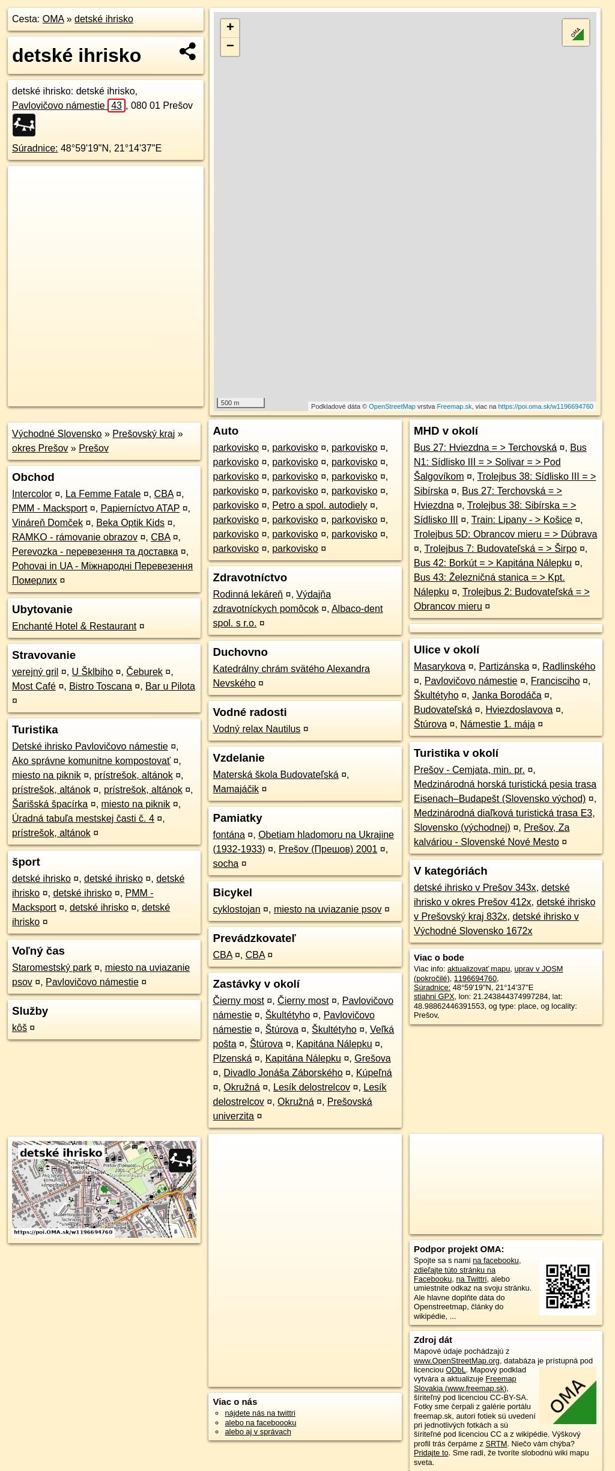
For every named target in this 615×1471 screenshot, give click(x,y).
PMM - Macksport (49, 508)
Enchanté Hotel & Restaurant (74, 626)
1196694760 (475, 978)
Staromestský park (51, 967)
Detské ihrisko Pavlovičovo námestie (90, 746)
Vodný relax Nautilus (256, 729)
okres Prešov (40, 448)
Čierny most (238, 1000)
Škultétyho (288, 1015)
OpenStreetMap (392, 406)
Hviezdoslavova (519, 710)
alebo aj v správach (258, 1431)
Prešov (94, 448)
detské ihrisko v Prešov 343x (475, 887)
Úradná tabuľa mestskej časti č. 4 (83, 818)
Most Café (34, 686)
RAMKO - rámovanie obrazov (75, 537)
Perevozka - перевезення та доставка (95, 551)
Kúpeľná (374, 1073)
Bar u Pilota (170, 686)
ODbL (455, 1369)
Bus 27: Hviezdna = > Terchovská (485, 447)
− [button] (230, 47)
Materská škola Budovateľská (275, 774)
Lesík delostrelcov (311, 1087)
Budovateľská (443, 710)
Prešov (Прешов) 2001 (328, 849)
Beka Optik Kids (130, 523)
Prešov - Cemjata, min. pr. (469, 770)
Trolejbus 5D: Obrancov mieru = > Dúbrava (505, 534)
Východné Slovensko (56, 434)
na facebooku (496, 1260)
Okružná (241, 1087)
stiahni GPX (434, 996)
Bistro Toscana (100, 686)
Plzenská (232, 1058)
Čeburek (144, 672)
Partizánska (504, 666)
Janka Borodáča (507, 695)
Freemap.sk (454, 406)
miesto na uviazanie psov (328, 909)
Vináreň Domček (47, 523)
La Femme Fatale (103, 494)
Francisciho (555, 681)
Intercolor (32, 494)
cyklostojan (236, 909)
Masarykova (439, 666)
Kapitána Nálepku (334, 1044)
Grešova (372, 1058)
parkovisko (235, 447)
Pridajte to (431, 1452)
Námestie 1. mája (497, 724)
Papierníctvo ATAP (140, 508)
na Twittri (471, 1278)
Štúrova (281, 1029)
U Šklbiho (92, 672)
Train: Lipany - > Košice (521, 520)
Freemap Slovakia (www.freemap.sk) (465, 1383)
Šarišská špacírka (50, 804)
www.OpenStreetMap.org (457, 1360)
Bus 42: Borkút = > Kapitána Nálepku (493, 563)
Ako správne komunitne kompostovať (91, 761)
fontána (228, 835)
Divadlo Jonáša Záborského (282, 1073)
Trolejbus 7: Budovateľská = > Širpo (500, 548)
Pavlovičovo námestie (69, 105)
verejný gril (35, 672)
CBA (164, 494)
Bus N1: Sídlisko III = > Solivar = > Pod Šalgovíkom (500, 462)
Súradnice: (35, 148)
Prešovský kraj (143, 434)
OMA (53, 19)
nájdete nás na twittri (260, 1412)
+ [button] (230, 28)
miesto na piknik (46, 775)
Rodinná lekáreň (248, 594)
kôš (19, 1028)
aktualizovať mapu (478, 968)
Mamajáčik (235, 789)
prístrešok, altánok (133, 775)
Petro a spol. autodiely (319, 505)
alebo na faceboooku (260, 1422)
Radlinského (568, 666)
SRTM (496, 1443)
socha (225, 863)
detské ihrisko (103, 19)
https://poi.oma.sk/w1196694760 (545, 406)
